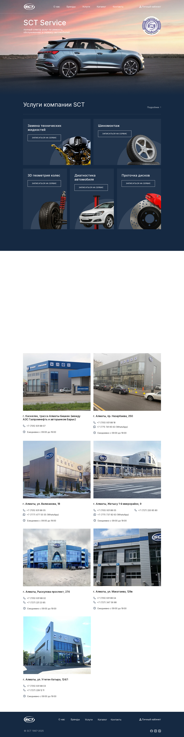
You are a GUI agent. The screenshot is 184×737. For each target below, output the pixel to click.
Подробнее (153, 107)
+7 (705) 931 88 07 (36, 425)
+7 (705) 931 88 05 (36, 510)
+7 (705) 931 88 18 (106, 422)
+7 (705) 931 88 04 (106, 598)
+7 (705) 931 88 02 (36, 598)
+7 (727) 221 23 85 (36, 602)
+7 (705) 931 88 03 (36, 686)
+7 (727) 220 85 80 (147, 510)
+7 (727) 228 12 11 (35, 690)
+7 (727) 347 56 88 (107, 602)
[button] (44, 138)
